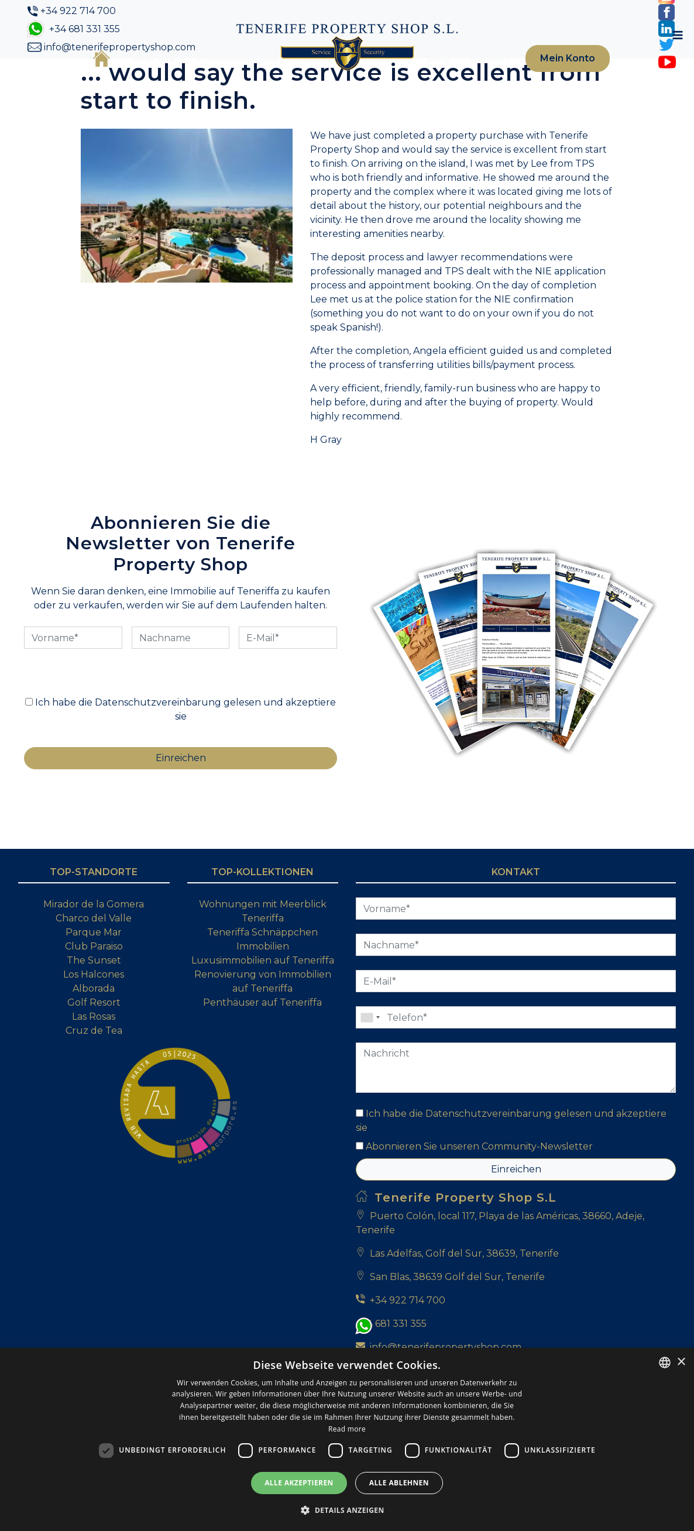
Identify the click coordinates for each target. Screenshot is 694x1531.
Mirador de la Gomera (93, 974)
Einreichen (516, 1240)
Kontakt (471, 77)
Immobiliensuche (218, 77)
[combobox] (665, 1362)
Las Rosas (93, 1087)
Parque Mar (94, 1003)
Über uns (134, 77)
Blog (420, 77)
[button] (347, 1510)
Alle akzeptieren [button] (299, 1483)
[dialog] (347, 1439)
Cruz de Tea (94, 1101)
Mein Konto (551, 77)
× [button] (680, 1362)
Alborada (94, 1059)
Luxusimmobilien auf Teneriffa (262, 1031)
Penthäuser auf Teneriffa (262, 1073)
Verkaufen (362, 77)
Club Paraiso (94, 1017)
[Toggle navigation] (623, 78)
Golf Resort (94, 1073)
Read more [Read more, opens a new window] (347, 1429)
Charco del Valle (94, 989)
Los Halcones (93, 1045)
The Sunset (94, 1031)
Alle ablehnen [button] (399, 1483)
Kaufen (298, 77)
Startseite (83, 77)
